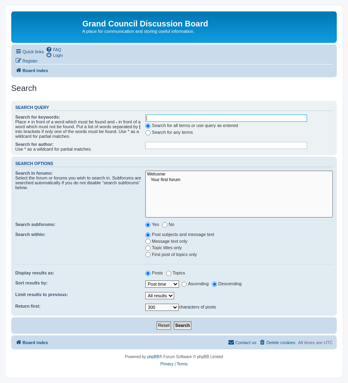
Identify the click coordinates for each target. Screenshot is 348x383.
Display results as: (34, 272)
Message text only (166, 241)
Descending (227, 283)
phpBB (153, 357)
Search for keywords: (37, 117)
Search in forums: (34, 173)
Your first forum (239, 180)
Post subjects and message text (179, 234)
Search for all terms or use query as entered (191, 125)
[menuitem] (53, 49)
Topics (175, 272)
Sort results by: (31, 282)
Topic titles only (163, 247)
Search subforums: (35, 224)
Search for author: (34, 144)
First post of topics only (171, 254)
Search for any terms (169, 132)
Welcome (239, 174)
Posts (154, 272)
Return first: (28, 306)
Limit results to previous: (41, 294)
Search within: (30, 234)
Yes (152, 224)
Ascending (194, 283)
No (168, 224)
